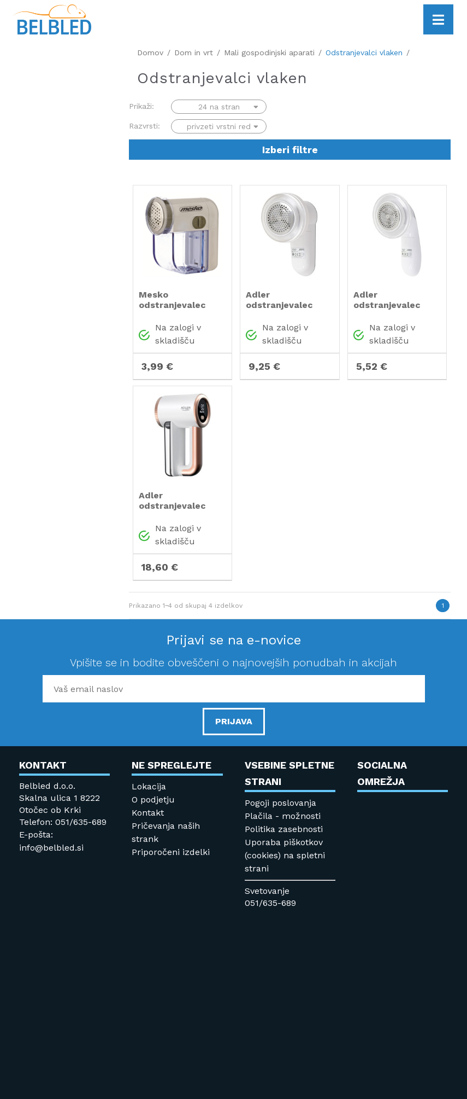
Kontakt (148, 812)
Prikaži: (141, 106)
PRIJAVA (233, 721)
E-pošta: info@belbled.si (51, 841)
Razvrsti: (144, 125)
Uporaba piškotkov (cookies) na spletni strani (285, 855)
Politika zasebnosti (284, 829)
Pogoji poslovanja (280, 803)
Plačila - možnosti (283, 816)
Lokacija (149, 786)
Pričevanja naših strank (166, 832)
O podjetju (153, 799)
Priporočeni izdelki (171, 852)
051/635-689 (270, 903)
